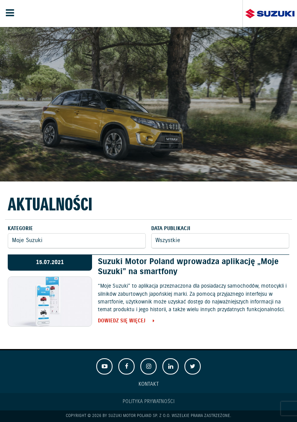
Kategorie (20, 228)
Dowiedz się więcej (121, 321)
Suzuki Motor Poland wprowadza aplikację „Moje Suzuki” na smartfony (188, 266)
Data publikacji (170, 228)
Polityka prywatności (148, 401)
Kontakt (148, 384)
